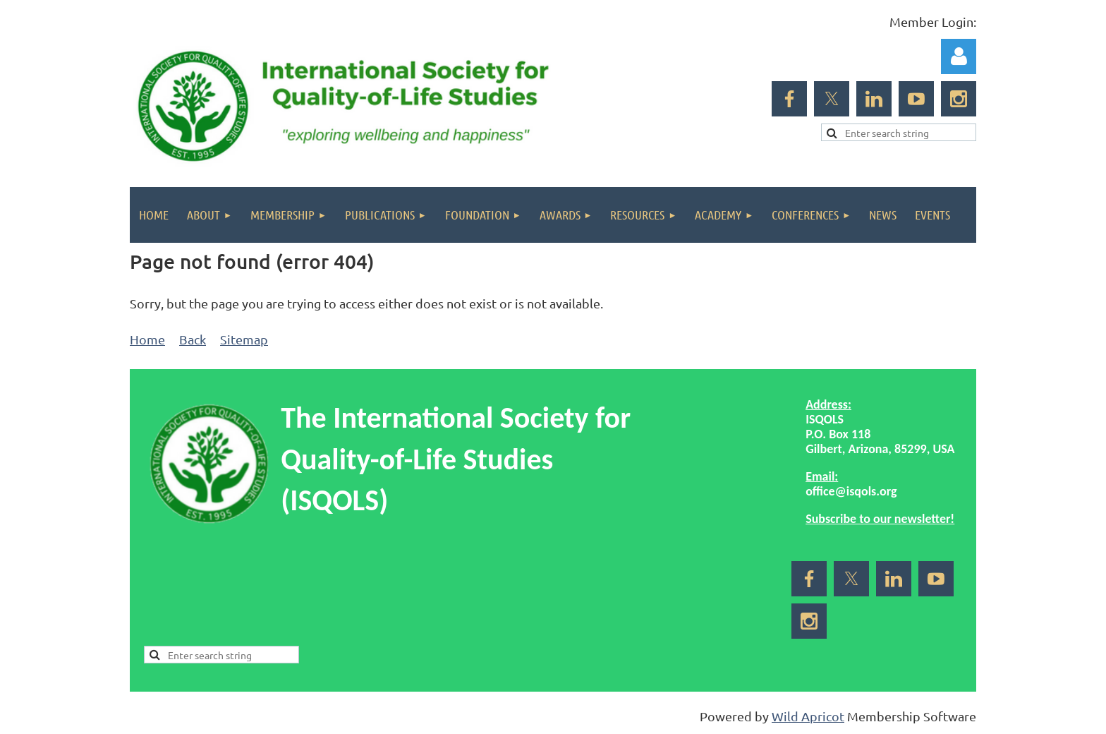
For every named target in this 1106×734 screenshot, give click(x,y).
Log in (958, 56)
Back (192, 339)
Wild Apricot (808, 716)
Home (147, 339)
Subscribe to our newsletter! (880, 519)
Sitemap (244, 339)
